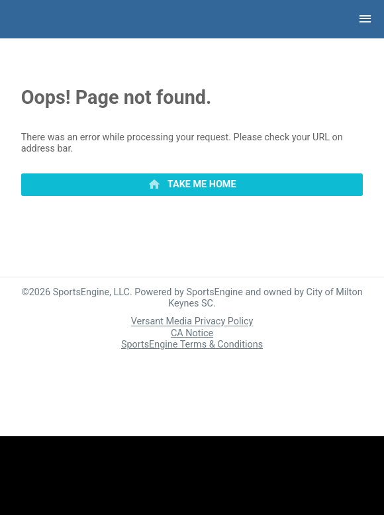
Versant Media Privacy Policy (192, 322)
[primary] (192, 184)
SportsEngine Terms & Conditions (192, 344)
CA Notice (192, 333)
